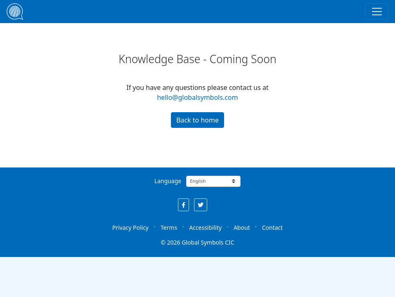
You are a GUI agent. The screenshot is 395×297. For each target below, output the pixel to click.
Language (167, 181)
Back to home (197, 120)
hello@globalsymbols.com (197, 97)
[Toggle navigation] (376, 11)
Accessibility (205, 227)
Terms (169, 227)
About (242, 227)
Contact (272, 227)
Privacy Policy (130, 227)
